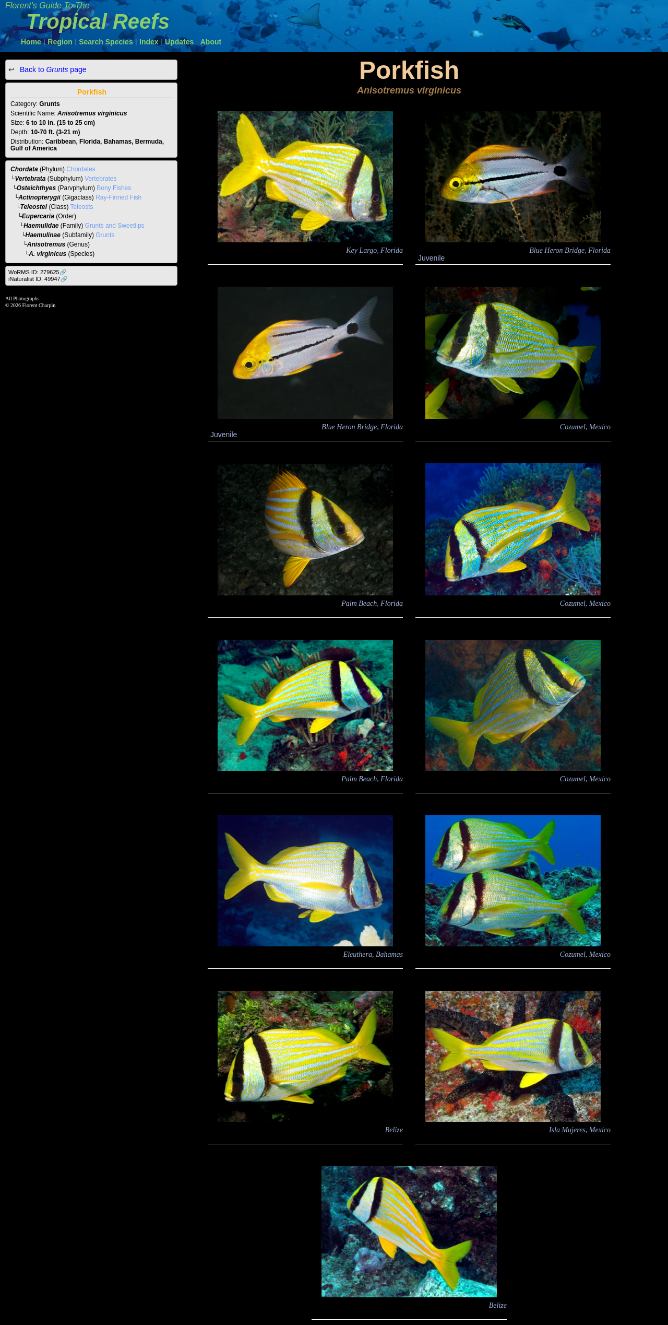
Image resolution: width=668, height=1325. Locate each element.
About (210, 42)
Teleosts (81, 206)
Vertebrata (30, 178)
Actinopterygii (39, 197)
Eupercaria (38, 216)
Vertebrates (100, 178)
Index (149, 42)
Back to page (52, 69)
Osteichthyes (36, 188)
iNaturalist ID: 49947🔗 (38, 279)
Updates (179, 42)
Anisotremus (46, 244)
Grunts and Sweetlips (115, 225)
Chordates (80, 169)
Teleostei (33, 206)
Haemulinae (43, 235)
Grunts (105, 235)
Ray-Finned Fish (118, 197)
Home (31, 42)
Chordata (24, 169)
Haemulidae (40, 225)
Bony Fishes (114, 188)
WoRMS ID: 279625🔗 (37, 272)
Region (59, 42)
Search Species (106, 42)
